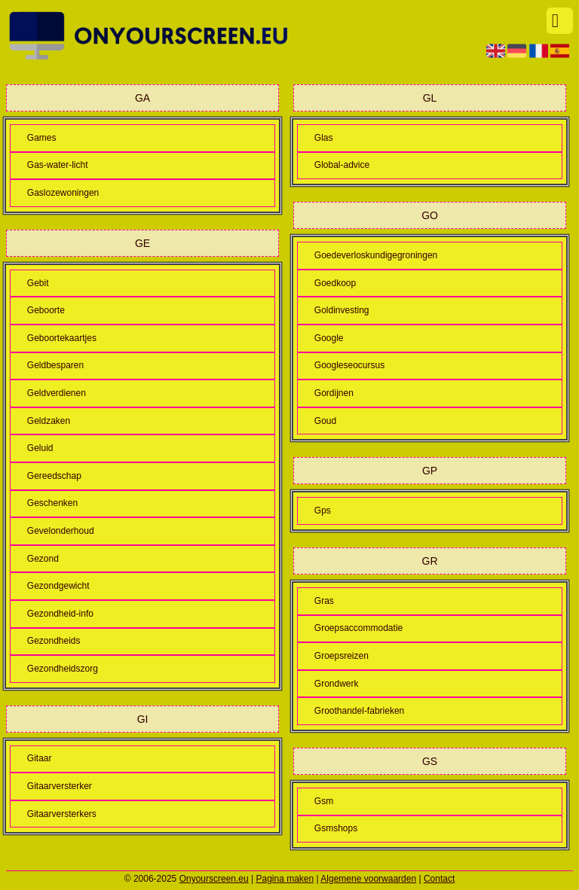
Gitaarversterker (59, 786)
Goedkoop (335, 283)
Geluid (40, 448)
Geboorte (46, 310)
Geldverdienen (56, 393)
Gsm (323, 801)
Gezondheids (54, 640)
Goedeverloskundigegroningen (375, 255)
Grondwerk (336, 683)
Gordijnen (334, 393)
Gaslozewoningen (63, 192)
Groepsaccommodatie (358, 628)
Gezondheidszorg (62, 668)
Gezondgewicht (58, 586)
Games (42, 138)
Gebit (38, 283)
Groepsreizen (341, 656)
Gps (322, 510)
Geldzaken (48, 421)
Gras (324, 601)
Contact (439, 878)
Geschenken (52, 503)
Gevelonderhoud (60, 531)
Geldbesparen (55, 365)
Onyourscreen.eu (214, 878)
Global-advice (341, 165)
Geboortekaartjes (61, 338)
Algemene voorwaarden (368, 878)
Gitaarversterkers (61, 814)
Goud (325, 421)
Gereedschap (54, 476)
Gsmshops (335, 828)
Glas (323, 138)
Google (329, 338)
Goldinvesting (341, 310)
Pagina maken (285, 878)
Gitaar (39, 758)
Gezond (43, 558)
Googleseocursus (349, 365)
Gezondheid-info (60, 613)
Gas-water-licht (57, 165)
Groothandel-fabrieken (359, 711)
